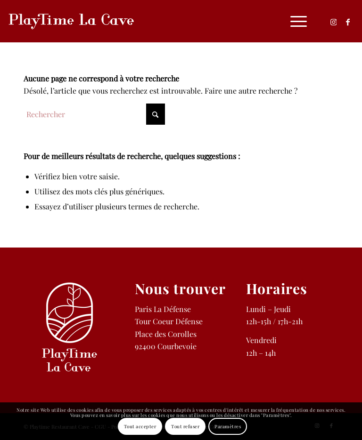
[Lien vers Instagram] (334, 21)
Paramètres (227, 426)
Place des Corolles (166, 334)
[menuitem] (294, 21)
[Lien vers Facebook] (348, 21)
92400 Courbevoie (166, 346)
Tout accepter (140, 426)
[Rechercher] (94, 114)
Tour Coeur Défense (169, 321)
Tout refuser (185, 426)
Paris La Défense (163, 309)
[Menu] (294, 21)
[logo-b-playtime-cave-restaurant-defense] (71, 21)
